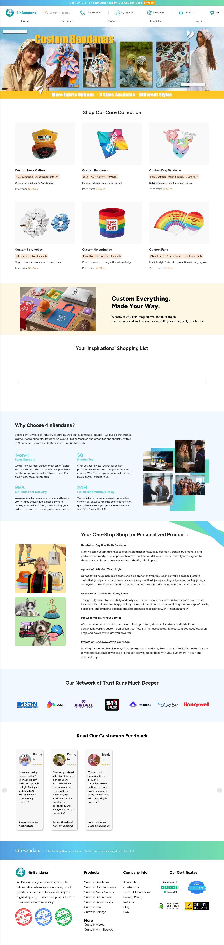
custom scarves (179, 617)
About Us (129, 869)
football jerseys (114, 597)
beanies (164, 568)
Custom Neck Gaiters (99, 879)
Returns (128, 889)
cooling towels (130, 621)
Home (25, 21)
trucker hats (143, 568)
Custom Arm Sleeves (98, 916)
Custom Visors (94, 911)
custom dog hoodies (186, 645)
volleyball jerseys (174, 597)
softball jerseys (153, 597)
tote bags (87, 621)
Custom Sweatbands (115, 812)
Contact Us (131, 874)
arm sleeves (198, 617)
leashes (135, 645)
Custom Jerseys (95, 899)
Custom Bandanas (96, 869)
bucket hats (188, 568)
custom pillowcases (107, 669)
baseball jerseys (190, 592)
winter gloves (149, 621)
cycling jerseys (95, 601)
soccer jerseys (134, 597)
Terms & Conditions (136, 879)
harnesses (153, 645)
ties (96, 621)
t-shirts (120, 592)
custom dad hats (107, 568)
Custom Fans (180, 812)
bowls (97, 649)
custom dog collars (118, 645)
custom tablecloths (176, 665)
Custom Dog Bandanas (100, 874)
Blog (126, 894)
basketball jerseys (92, 597)
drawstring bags (110, 621)
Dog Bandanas (48, 812)
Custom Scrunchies (97, 884)
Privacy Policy (132, 884)
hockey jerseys (196, 597)
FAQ (126, 899)
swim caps (112, 572)
